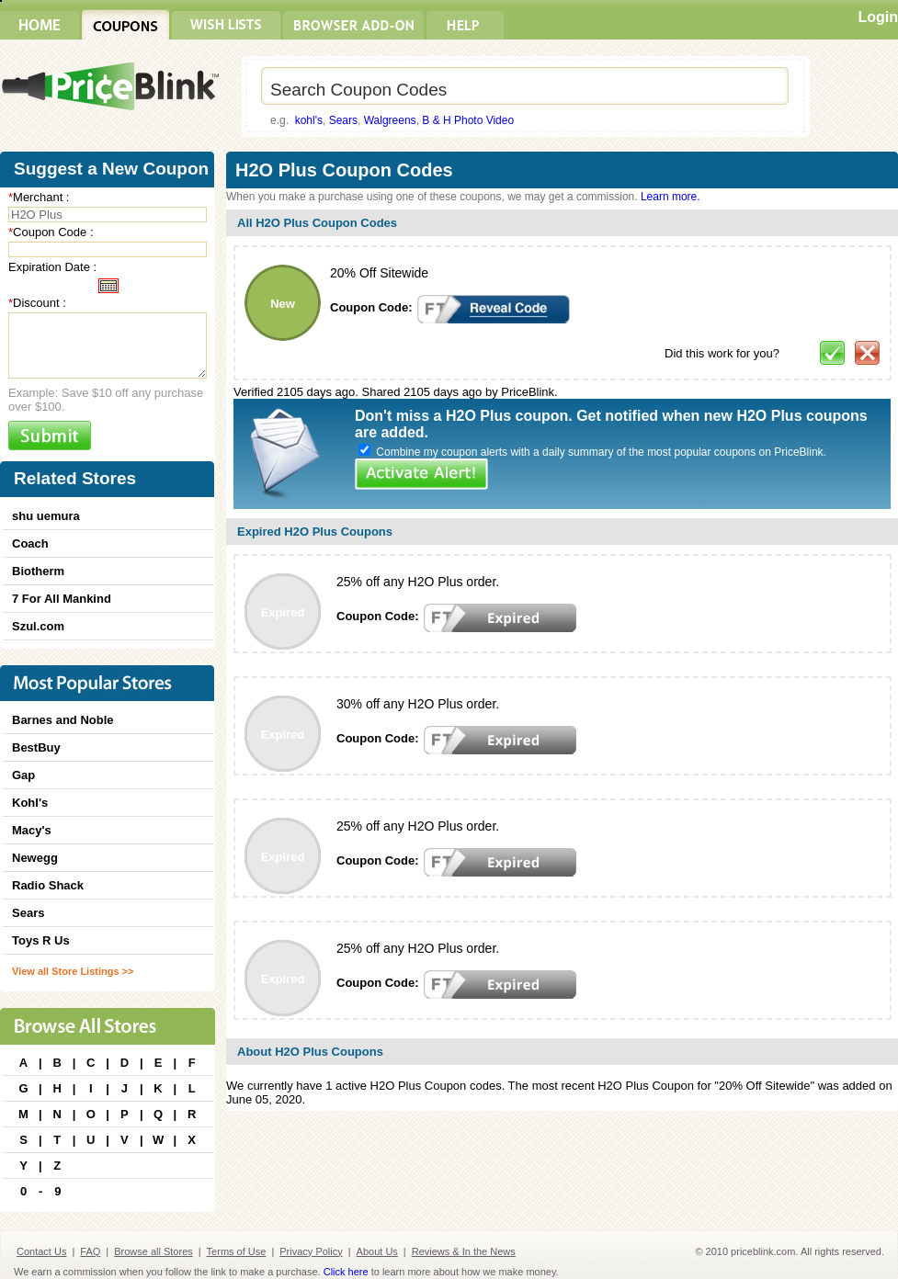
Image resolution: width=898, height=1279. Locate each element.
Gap (23, 775)
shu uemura (46, 516)
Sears (343, 120)
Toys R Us (41, 940)
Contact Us (41, 1251)
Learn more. (670, 196)
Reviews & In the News (464, 1251)
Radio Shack (48, 885)
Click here (346, 1271)
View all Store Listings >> (72, 971)
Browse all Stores (153, 1251)
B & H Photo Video (468, 120)
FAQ (90, 1251)
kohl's (309, 120)
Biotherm (38, 571)
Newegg (35, 858)
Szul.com (38, 626)
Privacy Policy (310, 1251)
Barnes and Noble (63, 720)
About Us (377, 1251)
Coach (30, 543)
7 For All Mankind (61, 599)
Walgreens (390, 120)
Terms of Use (237, 1251)
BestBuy (36, 747)
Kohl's (30, 802)
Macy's (31, 830)
